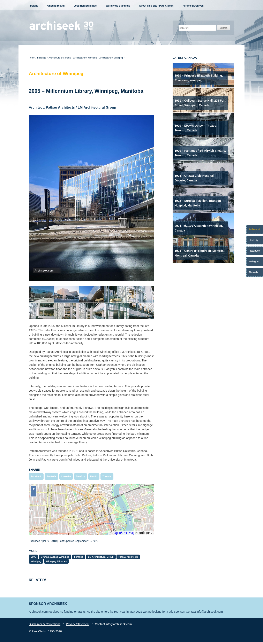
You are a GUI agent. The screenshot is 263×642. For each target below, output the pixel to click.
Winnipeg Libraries (56, 561)
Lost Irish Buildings (85, 5)
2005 (33, 557)
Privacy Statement (77, 624)
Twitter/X (51, 476)
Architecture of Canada (59, 57)
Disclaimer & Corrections (44, 624)
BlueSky (80, 476)
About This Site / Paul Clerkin (156, 5)
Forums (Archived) (193, 5)
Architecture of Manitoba (85, 57)
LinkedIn (66, 476)
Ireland (34, 5)
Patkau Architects (128, 557)
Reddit (93, 476)
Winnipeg (36, 561)
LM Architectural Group (101, 557)
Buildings (41, 57)
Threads (107, 476)
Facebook (36, 476)
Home (32, 57)
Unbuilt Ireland (56, 5)
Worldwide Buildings (118, 5)
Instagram (254, 261)
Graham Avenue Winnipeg (55, 557)
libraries (78, 557)
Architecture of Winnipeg (111, 57)
